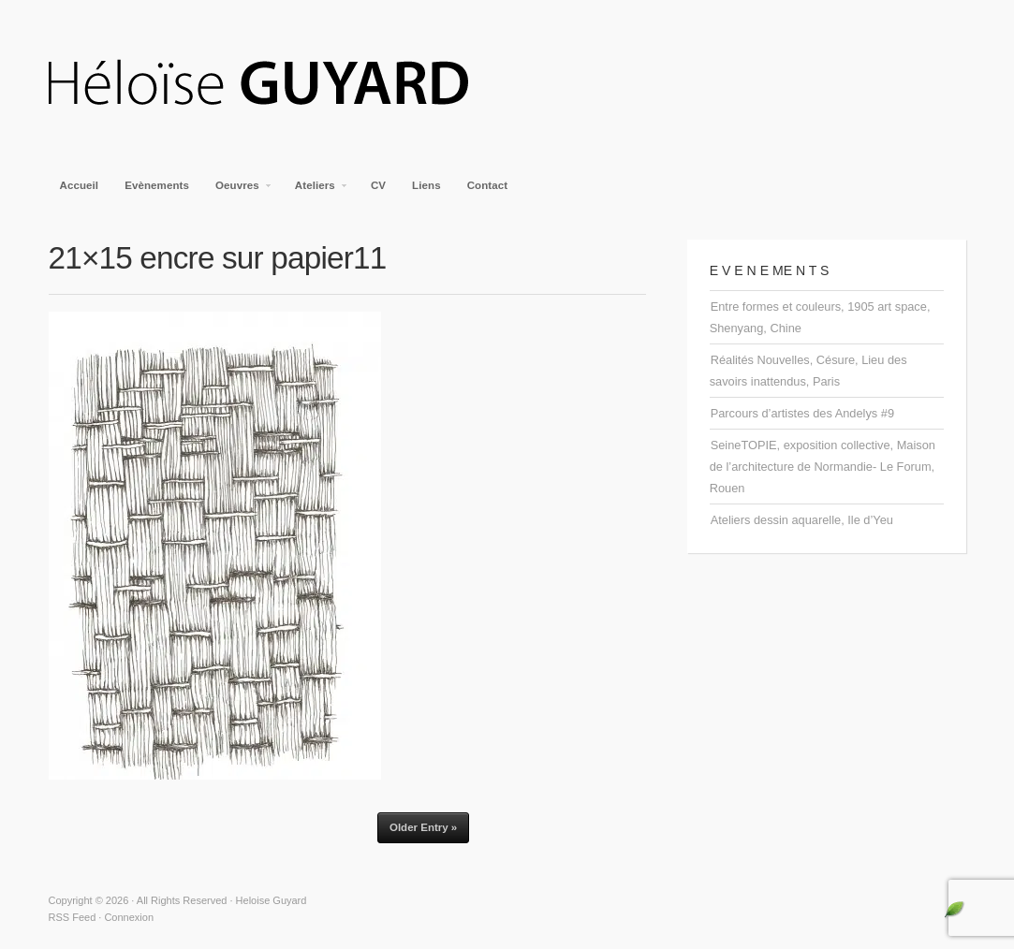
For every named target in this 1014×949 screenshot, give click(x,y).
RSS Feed (72, 917)
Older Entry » (423, 827)
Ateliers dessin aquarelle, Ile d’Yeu (802, 520)
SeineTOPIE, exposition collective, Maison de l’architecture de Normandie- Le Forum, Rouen (822, 466)
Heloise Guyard (273, 84)
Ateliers (316, 191)
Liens (426, 185)
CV (378, 185)
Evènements (157, 185)
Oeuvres (238, 191)
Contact (487, 185)
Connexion (129, 917)
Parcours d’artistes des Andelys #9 (802, 413)
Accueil (79, 185)
